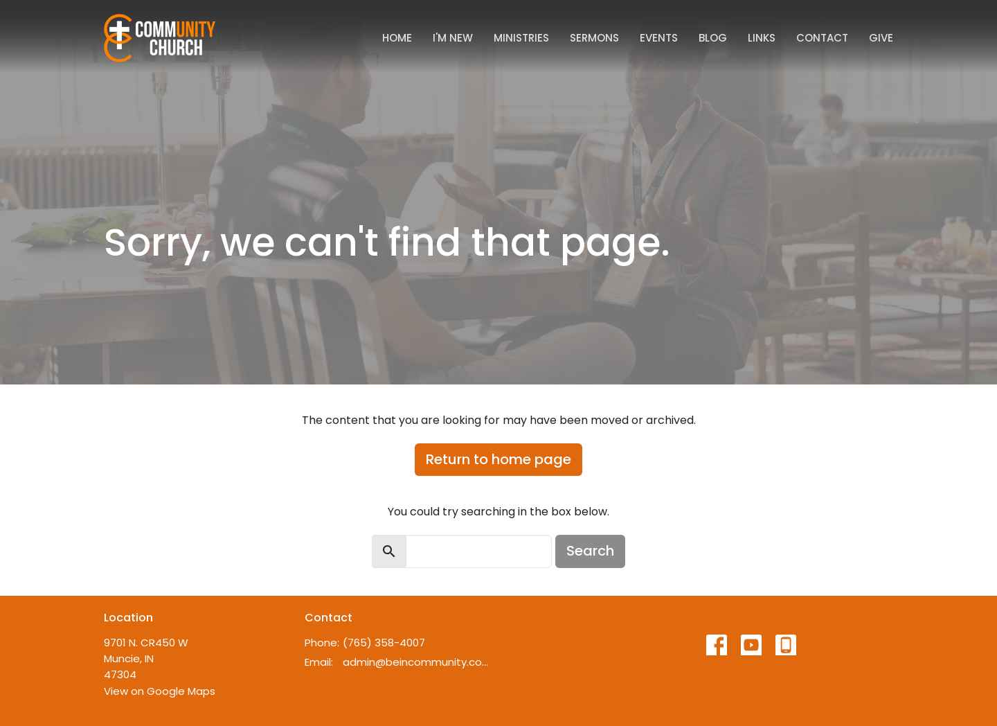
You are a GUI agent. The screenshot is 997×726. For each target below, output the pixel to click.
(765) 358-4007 (384, 642)
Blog (713, 37)
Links (761, 37)
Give (881, 37)
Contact (822, 37)
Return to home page (498, 459)
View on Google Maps (159, 691)
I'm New (453, 37)
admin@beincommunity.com (417, 662)
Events (659, 37)
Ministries (521, 37)
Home (397, 37)
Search (590, 550)
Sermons (594, 37)
